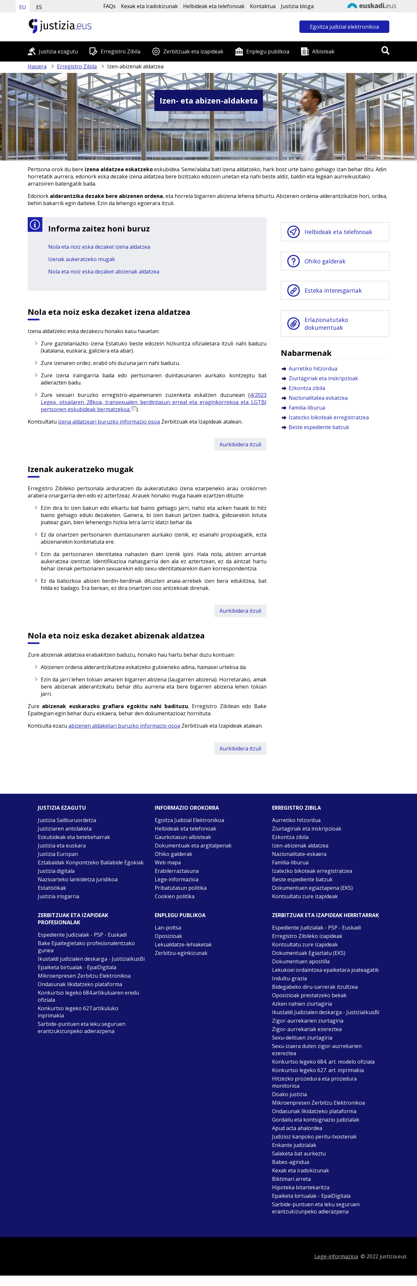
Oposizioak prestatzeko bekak (309, 995)
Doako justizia (289, 1094)
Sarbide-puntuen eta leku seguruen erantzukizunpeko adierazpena (81, 1027)
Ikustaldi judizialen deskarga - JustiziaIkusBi (91, 958)
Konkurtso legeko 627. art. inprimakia (318, 1070)
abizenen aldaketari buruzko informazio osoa (124, 725)
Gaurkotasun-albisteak (183, 837)
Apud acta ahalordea (297, 1128)
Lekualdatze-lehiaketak (183, 944)
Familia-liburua (307, 407)
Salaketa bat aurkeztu (299, 1153)
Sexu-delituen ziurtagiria (302, 1037)
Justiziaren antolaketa (65, 828)
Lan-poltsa (168, 927)
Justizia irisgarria (58, 896)
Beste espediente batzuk (319, 427)
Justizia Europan (58, 854)
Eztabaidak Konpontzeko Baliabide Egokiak (91, 862)
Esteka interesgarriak (333, 290)
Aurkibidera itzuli (240, 444)
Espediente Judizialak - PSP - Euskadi (82, 934)
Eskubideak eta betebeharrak (74, 837)
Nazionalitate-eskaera (299, 854)
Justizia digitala (56, 870)
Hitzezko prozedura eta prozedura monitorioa (314, 1082)
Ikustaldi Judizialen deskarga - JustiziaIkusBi (325, 1012)
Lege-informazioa (176, 879)
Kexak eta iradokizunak (149, 6)
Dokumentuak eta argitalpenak (193, 845)
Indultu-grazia (289, 978)
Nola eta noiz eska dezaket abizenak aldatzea (103, 271)
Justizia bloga (297, 6)
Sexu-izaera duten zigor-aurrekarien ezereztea (317, 1049)
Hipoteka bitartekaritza (300, 1187)
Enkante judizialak (294, 1145)
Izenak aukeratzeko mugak (81, 259)
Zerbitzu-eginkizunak (181, 953)
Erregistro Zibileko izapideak (307, 936)
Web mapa (168, 862)
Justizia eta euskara (62, 845)
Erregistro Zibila (120, 51)
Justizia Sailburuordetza (67, 820)
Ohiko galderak (325, 261)
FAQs (109, 6)
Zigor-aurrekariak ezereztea (307, 1029)
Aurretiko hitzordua (313, 368)
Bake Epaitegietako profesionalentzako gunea (86, 947)
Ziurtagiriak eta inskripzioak (323, 378)
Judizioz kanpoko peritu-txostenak (314, 1136)
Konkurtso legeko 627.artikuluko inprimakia (78, 1012)
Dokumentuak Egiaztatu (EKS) (308, 953)
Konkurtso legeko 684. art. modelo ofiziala (323, 1061)
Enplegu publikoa (267, 51)
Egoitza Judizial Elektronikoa (189, 820)
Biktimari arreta (291, 1178)
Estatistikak (52, 887)
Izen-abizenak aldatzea (300, 845)
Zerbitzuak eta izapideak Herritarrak (325, 915)
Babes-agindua (290, 1162)
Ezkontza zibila (307, 388)
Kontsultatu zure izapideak (305, 896)
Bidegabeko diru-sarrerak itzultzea (315, 986)
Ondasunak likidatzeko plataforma (80, 984)
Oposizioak (168, 936)
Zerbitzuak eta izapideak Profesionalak (73, 919)
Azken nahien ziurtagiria (302, 1003)
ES (39, 7)
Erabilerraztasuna (177, 870)
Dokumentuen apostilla (301, 961)
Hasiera (37, 66)
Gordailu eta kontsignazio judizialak (315, 1119)
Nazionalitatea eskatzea (318, 397)
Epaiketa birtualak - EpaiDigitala (77, 967)
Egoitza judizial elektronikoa (344, 26)
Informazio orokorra (187, 807)
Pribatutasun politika (181, 887)
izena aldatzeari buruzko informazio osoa (109, 421)
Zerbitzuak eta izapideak (193, 51)
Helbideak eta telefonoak (214, 6)
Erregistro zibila (296, 807)
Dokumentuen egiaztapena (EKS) (312, 887)
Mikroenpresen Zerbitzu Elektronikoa (84, 975)
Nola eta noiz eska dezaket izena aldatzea (99, 246)
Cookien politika (174, 896)
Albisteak (323, 51)
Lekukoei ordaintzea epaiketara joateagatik (325, 969)
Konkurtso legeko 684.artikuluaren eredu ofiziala (88, 996)
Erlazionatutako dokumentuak (326, 323)
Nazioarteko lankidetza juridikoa (78, 879)
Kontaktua (263, 6)
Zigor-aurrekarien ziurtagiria (307, 1020)
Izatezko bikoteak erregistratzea (329, 417)
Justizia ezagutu (58, 51)
